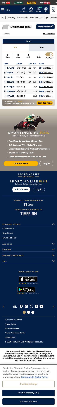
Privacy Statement (12, 329)
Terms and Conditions (13, 320)
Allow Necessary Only (28, 395)
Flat (42, 47)
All (15, 47)
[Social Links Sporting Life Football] (32, 312)
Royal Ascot (7, 233)
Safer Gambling (33, 351)
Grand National (9, 238)
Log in (38, 189)
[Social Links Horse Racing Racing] (28, 312)
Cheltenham (8, 228)
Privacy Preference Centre (15, 333)
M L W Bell (49, 33)
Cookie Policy (10, 337)
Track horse (45, 26)
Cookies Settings (28, 386)
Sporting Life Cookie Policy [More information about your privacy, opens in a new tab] (34, 380)
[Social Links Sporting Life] (24, 312)
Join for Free (45, 103)
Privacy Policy (10, 324)
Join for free (21, 189)
